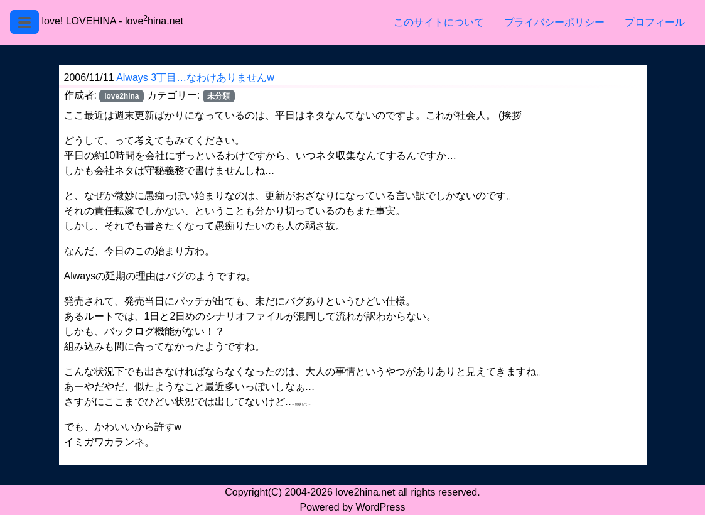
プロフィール (655, 22)
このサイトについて (439, 22)
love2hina (121, 96)
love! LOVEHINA (78, 21)
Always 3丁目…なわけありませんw (195, 77)
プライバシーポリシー (554, 22)
